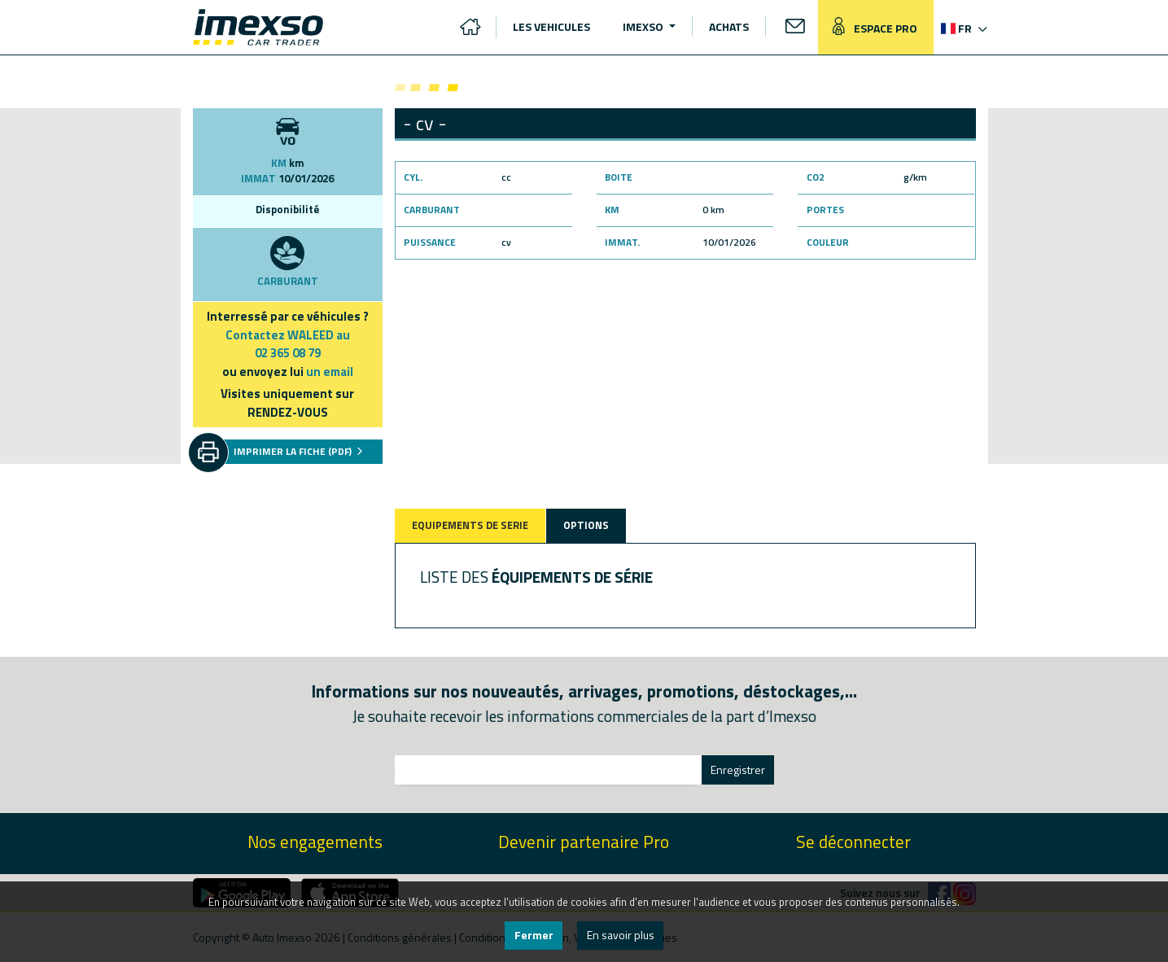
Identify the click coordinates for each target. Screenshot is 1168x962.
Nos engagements (315, 842)
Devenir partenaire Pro (583, 842)
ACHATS (729, 26)
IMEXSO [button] (644, 26)
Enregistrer (738, 769)
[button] (962, 28)
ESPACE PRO (871, 27)
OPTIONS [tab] (586, 525)
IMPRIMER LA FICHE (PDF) (299, 451)
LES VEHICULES (551, 26)
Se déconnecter (853, 842)
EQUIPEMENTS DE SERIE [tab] (470, 525)
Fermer (533, 934)
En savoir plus (620, 934)
